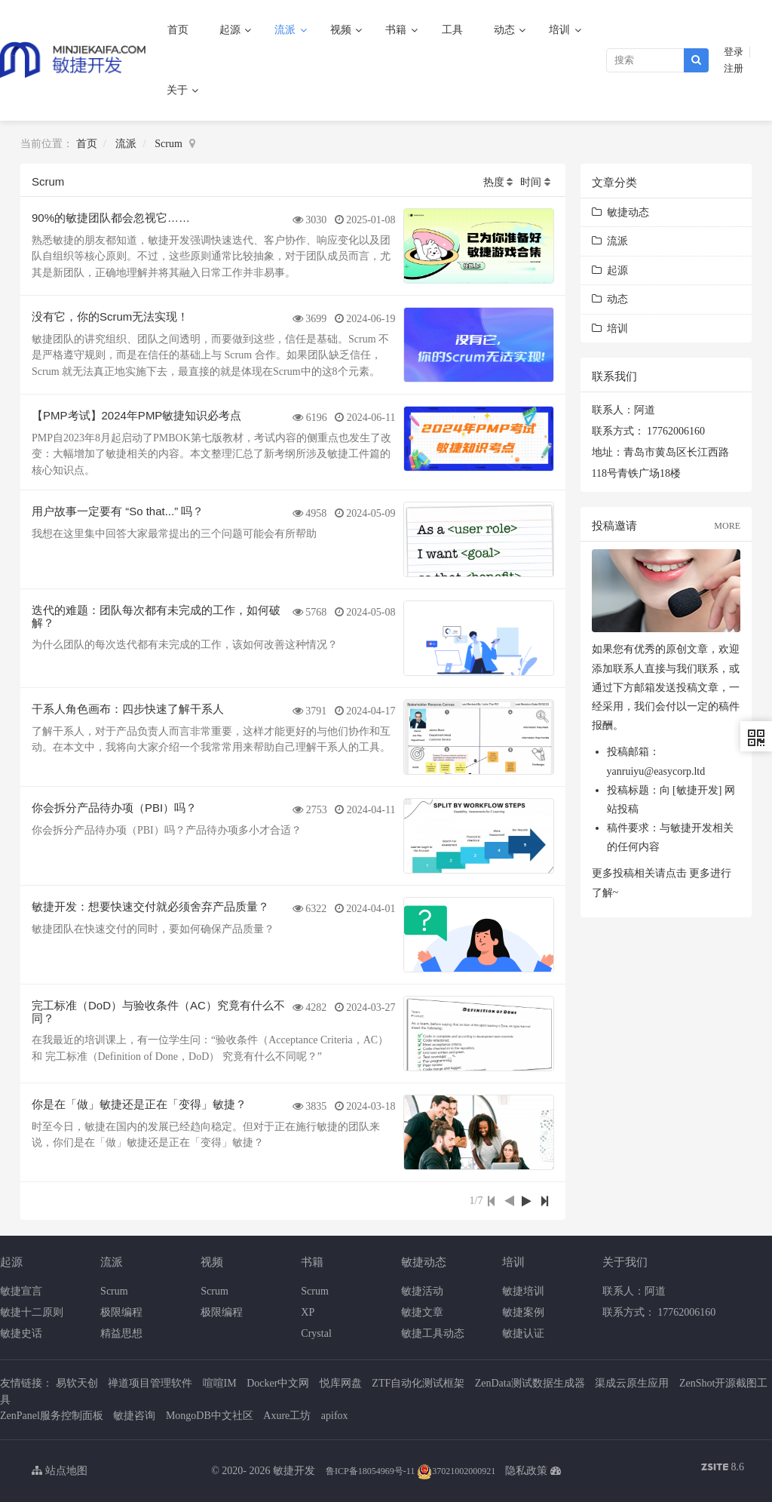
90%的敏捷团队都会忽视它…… (111, 217)
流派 (286, 29)
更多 (699, 873)
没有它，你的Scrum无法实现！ (110, 316)
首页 (177, 29)
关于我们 (625, 1261)
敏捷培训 (523, 1291)
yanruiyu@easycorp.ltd (656, 771)
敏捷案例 (523, 1312)
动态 (506, 29)
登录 (733, 52)
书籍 (397, 29)
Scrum (168, 143)
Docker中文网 (278, 1383)
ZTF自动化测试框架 (418, 1383)
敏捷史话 (21, 1333)
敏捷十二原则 (31, 1312)
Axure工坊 (287, 1415)
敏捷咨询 (134, 1415)
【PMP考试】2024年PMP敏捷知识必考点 (136, 415)
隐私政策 (526, 1470)
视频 (342, 29)
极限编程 (121, 1312)
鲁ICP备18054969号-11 (370, 1471)
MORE (727, 526)
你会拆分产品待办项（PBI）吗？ (114, 807)
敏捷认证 (523, 1333)
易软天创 (77, 1383)
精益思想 (121, 1333)
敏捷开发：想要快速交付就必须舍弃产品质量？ (150, 906)
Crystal (316, 1333)
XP (307, 1312)
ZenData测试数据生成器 (530, 1383)
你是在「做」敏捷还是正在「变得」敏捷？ (139, 1104)
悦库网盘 (341, 1383)
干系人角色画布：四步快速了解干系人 (128, 708)
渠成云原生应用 (632, 1383)
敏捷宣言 (21, 1291)
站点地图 (59, 1470)
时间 (530, 182)
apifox (334, 1415)
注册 (733, 68)
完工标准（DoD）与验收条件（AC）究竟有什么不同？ (158, 1011)
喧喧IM (220, 1383)
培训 (561, 29)
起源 (231, 29)
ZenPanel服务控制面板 (51, 1415)
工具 (452, 29)
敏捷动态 (620, 212)
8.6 (722, 1468)
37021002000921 (456, 1471)
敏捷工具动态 (432, 1333)
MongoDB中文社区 (209, 1415)
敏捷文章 (422, 1312)
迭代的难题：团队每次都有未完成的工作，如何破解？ (156, 616)
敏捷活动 (422, 1291)
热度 (493, 182)
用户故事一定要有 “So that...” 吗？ (118, 511)
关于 (179, 90)
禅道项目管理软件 (150, 1383)
